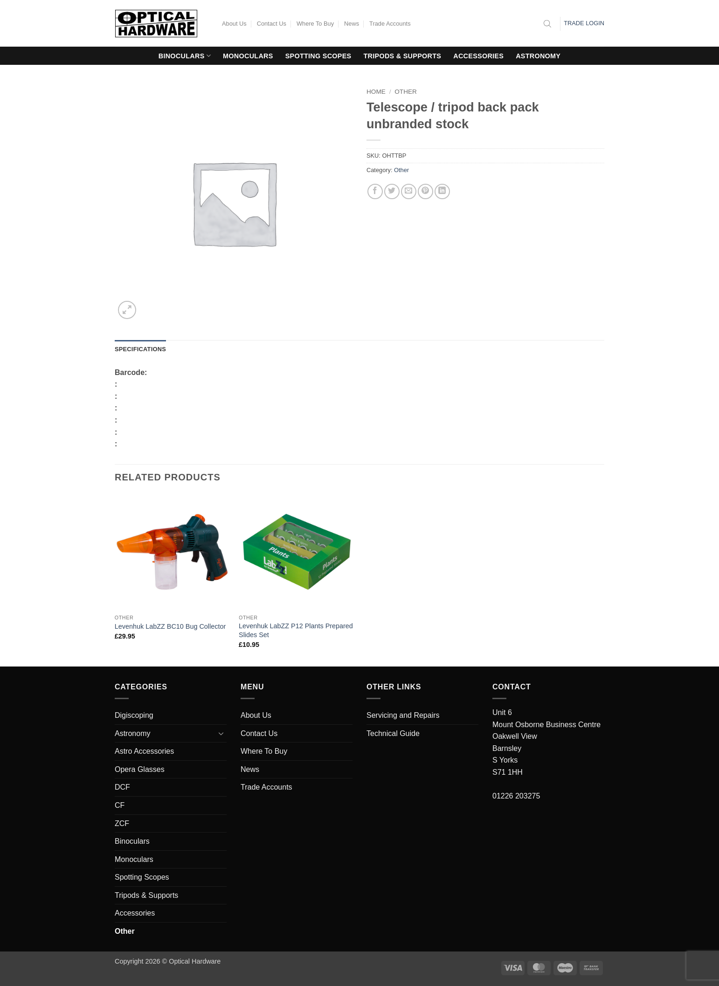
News (351, 23)
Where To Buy (315, 23)
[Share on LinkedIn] (442, 191)
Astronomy (538, 56)
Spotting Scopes (318, 56)
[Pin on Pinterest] (425, 191)
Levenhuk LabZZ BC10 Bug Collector (170, 626)
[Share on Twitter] (392, 191)
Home (376, 91)
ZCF (122, 823)
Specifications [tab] (140, 349)
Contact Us (271, 23)
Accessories (478, 56)
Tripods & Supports (403, 56)
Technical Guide (393, 733)
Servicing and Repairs (403, 715)
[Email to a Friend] (408, 191)
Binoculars (185, 55)
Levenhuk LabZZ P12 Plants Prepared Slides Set (296, 630)
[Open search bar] (547, 24)
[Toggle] (221, 733)
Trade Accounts (389, 23)
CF (119, 805)
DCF (122, 787)
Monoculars (248, 56)
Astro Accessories (144, 751)
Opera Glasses (140, 769)
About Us (234, 23)
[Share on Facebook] (375, 191)
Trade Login (584, 23)
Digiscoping (134, 715)
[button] (127, 310)
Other (405, 91)
